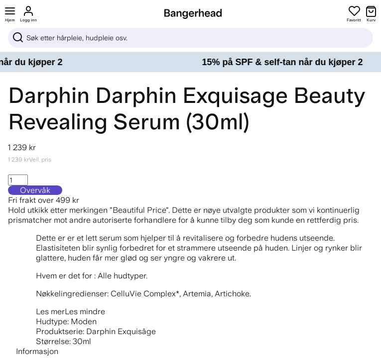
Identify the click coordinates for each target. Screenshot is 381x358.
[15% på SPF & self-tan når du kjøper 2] (190, 62)
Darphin (49, 95)
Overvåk (35, 190)
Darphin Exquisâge (121, 331)
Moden (84, 321)
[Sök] (190, 38)
